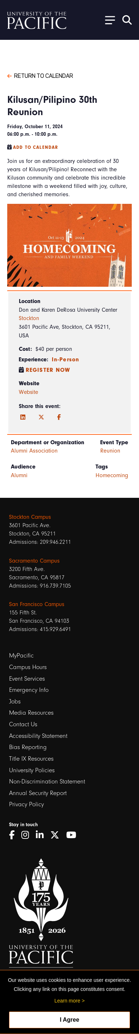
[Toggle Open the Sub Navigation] (107, 19)
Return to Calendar (40, 75)
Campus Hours (28, 667)
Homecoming (112, 475)
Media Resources (31, 712)
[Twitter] (41, 417)
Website (28, 392)
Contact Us (23, 724)
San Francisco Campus (36, 604)
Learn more (67, 1001)
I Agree (69, 1020)
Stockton (29, 318)
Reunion (110, 450)
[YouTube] (73, 835)
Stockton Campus (30, 517)
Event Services (27, 678)
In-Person (65, 359)
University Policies (32, 770)
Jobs (15, 701)
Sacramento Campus (34, 561)
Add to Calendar (35, 147)
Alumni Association (34, 450)
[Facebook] (59, 417)
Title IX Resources (31, 758)
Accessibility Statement (38, 735)
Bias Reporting (28, 747)
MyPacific (21, 655)
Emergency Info (29, 689)
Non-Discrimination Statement (47, 781)
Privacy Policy (26, 804)
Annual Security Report (38, 793)
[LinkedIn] (23, 417)
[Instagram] (27, 835)
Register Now (48, 370)
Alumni (19, 475)
